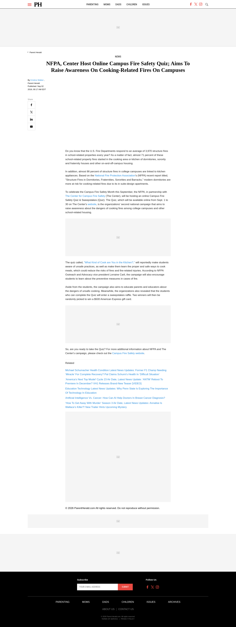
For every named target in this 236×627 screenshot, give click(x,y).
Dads (118, 4)
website (92, 204)
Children (131, 4)
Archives (174, 602)
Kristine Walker (37, 80)
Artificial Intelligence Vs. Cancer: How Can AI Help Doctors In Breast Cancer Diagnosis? (115, 397)
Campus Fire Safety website (128, 353)
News (118, 56)
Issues (146, 4)
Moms (107, 4)
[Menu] (29, 4)
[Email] (31, 126)
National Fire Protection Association (115, 175)
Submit (125, 587)
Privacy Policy (128, 619)
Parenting (92, 4)
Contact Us (126, 609)
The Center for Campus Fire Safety (85, 196)
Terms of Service (110, 619)
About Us (108, 609)
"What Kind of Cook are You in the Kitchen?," (109, 262)
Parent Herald (36, 52)
